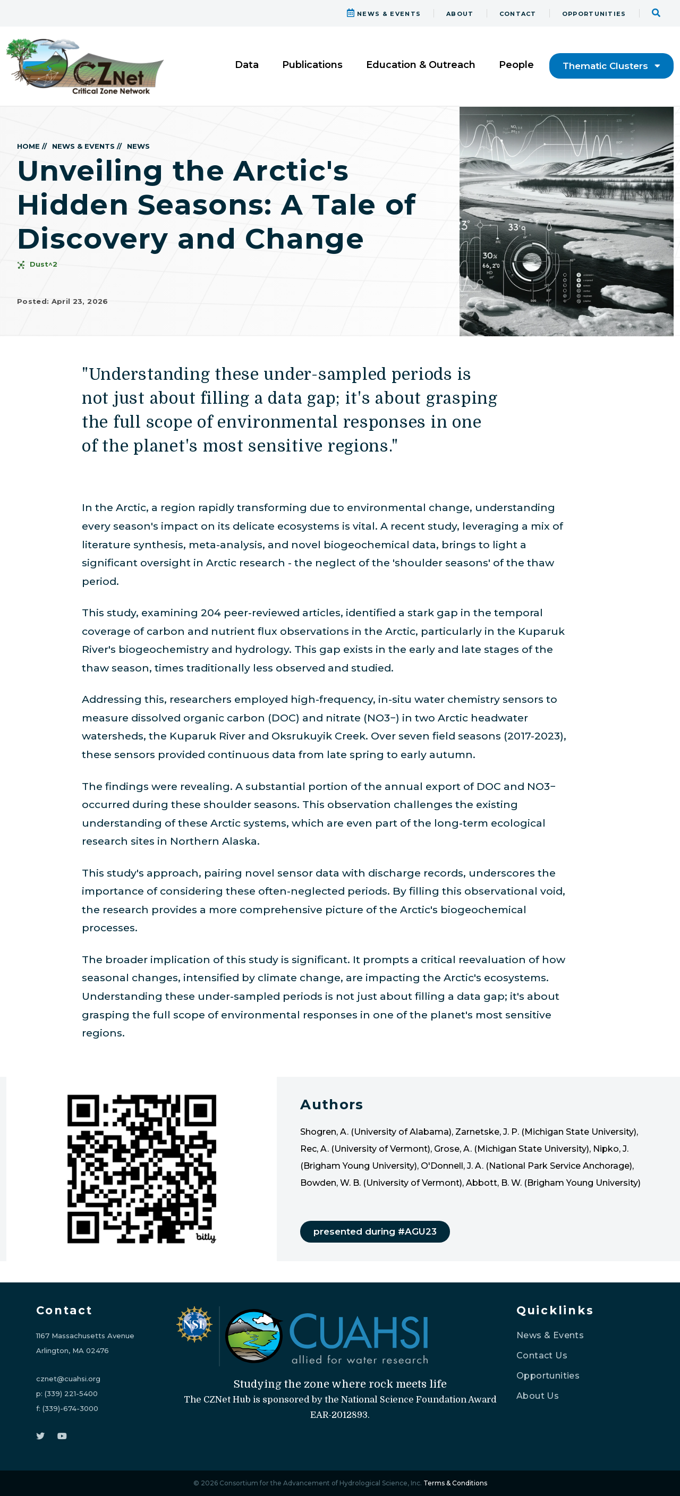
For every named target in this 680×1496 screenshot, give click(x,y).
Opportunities (548, 1376)
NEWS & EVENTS (384, 14)
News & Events (550, 1335)
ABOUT (460, 14)
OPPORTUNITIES (594, 14)
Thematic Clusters (611, 66)
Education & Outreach (420, 65)
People (516, 65)
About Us (537, 1396)
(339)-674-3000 (70, 1408)
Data (247, 65)
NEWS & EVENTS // (87, 146)
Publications (312, 65)
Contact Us (541, 1355)
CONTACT (518, 14)
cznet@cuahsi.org (68, 1378)
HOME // (32, 146)
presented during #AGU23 (375, 1231)
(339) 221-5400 (71, 1393)
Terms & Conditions (455, 1483)
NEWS (138, 146)
